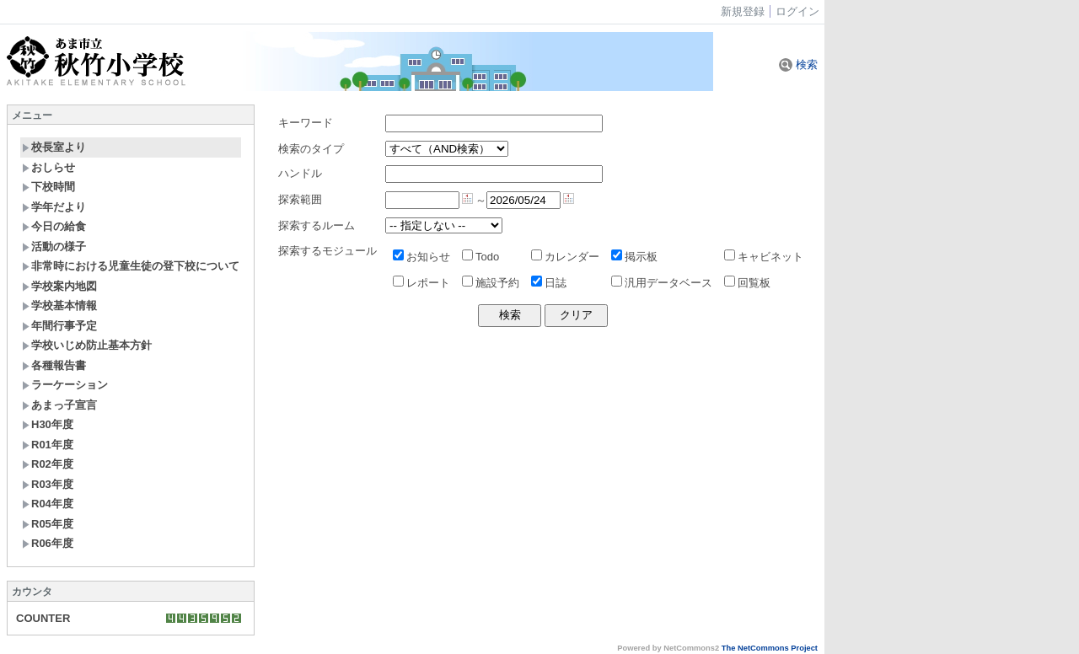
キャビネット (763, 256)
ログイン (797, 11)
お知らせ (421, 256)
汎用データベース (661, 282)
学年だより (54, 207)
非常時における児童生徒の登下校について (130, 266)
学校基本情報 (59, 305)
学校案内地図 (59, 286)
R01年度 (47, 444)
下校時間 (48, 186)
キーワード (305, 122)
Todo (480, 256)
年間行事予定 (59, 325)
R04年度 (47, 503)
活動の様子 (54, 246)
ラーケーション (65, 384)
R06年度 (47, 543)
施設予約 (490, 282)
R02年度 (47, 464)
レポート (421, 282)
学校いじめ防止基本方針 (87, 345)
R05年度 (47, 523)
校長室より (54, 147)
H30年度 (47, 424)
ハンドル (300, 173)
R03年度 (47, 484)
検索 (798, 64)
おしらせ (48, 167)
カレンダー (565, 256)
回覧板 (747, 282)
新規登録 (743, 11)
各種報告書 (54, 365)
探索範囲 (300, 199)
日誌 (548, 282)
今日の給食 (54, 226)
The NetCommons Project (770, 648)
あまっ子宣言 (59, 405)
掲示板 (634, 256)
